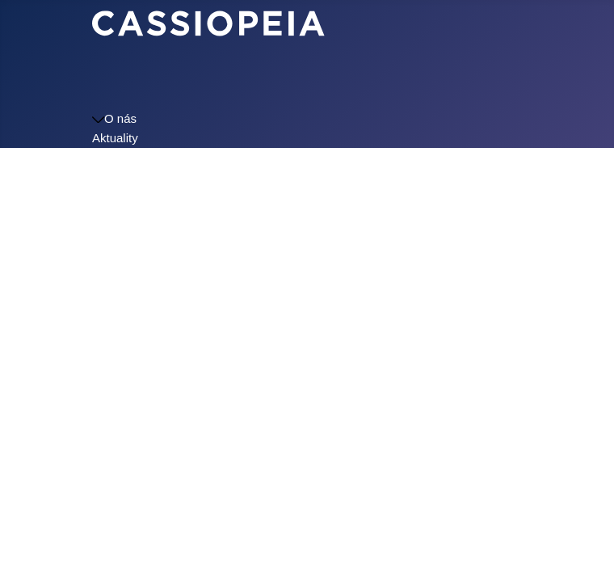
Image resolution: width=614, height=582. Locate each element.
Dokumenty (123, 196)
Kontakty (115, 215)
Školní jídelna (128, 157)
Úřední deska (128, 176)
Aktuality (115, 138)
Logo (105, 235)
